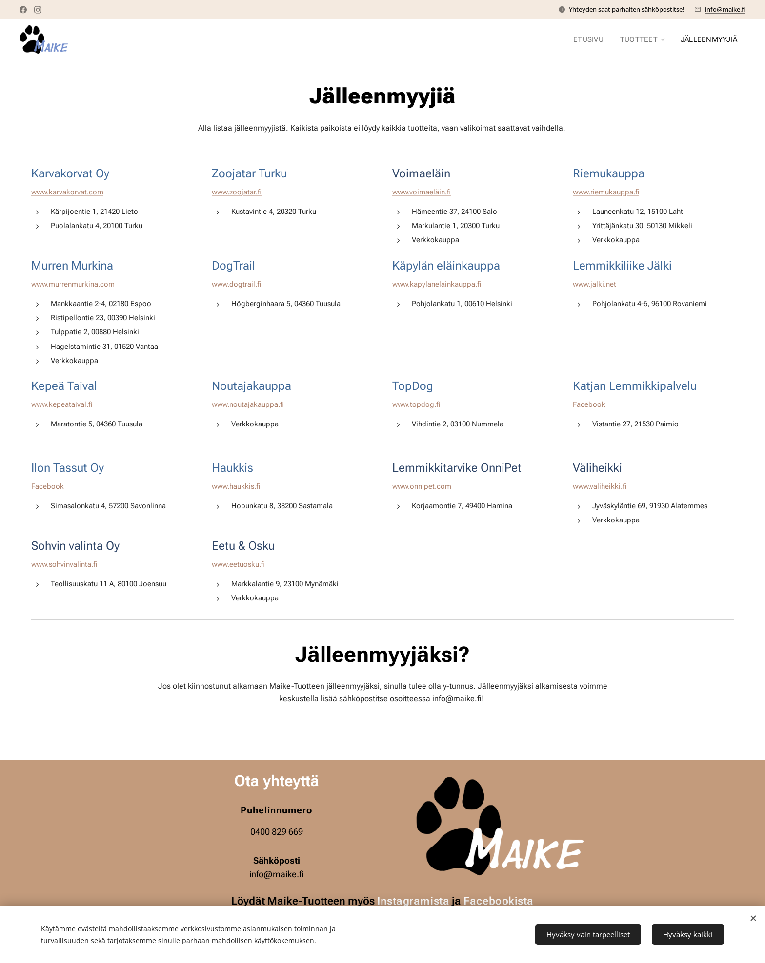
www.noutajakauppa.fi (248, 404)
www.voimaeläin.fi (421, 192)
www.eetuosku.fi (238, 564)
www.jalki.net (594, 284)
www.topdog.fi (416, 404)
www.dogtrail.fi (236, 284)
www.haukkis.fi (236, 486)
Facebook (589, 404)
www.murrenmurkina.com (73, 284)
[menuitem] (591, 39)
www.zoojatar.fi (237, 192)
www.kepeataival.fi (61, 404)
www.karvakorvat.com (67, 192)
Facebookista (498, 900)
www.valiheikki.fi (599, 486)
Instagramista (413, 900)
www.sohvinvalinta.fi (64, 564)
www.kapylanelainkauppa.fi (436, 284)
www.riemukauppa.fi (606, 192)
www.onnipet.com (421, 486)
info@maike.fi (725, 9)
